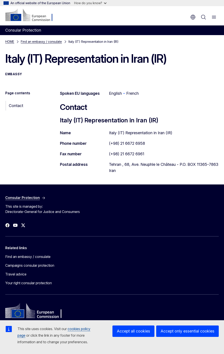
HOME (9, 41)
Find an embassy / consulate (41, 41)
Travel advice (15, 274)
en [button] (193, 17)
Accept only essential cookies (187, 331)
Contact (16, 105)
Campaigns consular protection (29, 265)
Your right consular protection (28, 283)
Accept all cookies (133, 331)
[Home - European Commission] (31, 15)
